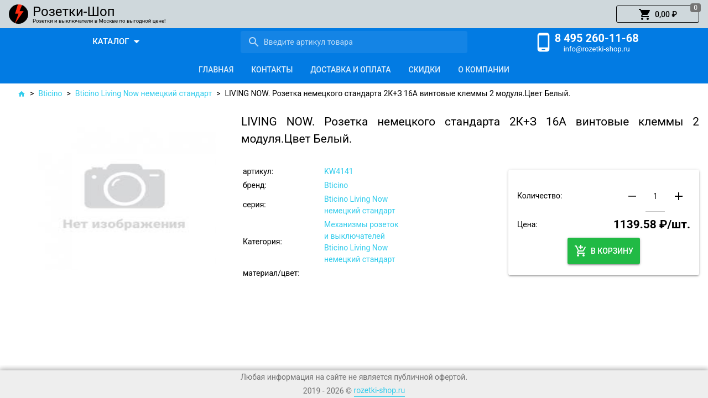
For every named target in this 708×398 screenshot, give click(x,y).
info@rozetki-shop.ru (597, 49)
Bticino (50, 93)
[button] (657, 14)
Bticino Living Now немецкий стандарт (143, 93)
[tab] (216, 69)
